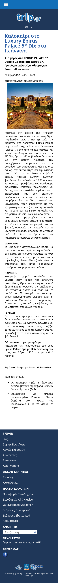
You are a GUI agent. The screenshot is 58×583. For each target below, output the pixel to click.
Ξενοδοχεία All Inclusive (18, 499)
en (26, 26)
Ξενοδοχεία (10, 477)
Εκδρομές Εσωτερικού (16, 510)
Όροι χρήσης (11, 465)
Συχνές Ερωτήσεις (14, 444)
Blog (6, 439)
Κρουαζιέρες (10, 521)
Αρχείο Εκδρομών (14, 449)
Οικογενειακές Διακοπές (18, 505)
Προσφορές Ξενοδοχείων (18, 494)
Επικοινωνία (10, 460)
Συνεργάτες (10, 455)
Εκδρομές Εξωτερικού (16, 515)
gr (32, 26)
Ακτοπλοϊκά (10, 482)
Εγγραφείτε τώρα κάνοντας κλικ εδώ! (22, 542)
